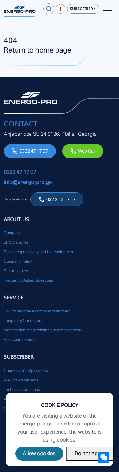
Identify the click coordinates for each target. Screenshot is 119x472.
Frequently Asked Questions (28, 280)
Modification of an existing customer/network (43, 330)
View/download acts (21, 380)
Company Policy (18, 261)
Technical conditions (22, 389)
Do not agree (90, 453)
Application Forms (19, 339)
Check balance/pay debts (26, 370)
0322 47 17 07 (34, 151)
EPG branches (16, 242)
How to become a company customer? (37, 311)
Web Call (87, 151)
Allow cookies (39, 453)
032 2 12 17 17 (61, 199)
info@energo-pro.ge (28, 182)
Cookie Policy (59, 405)
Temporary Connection (23, 320)
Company (12, 232)
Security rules (16, 270)
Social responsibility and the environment (40, 251)
